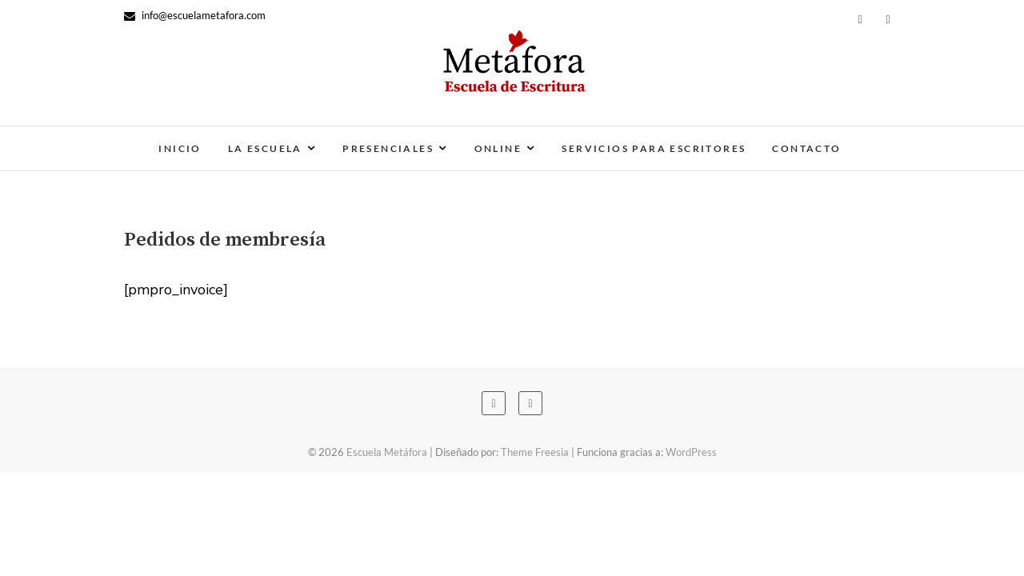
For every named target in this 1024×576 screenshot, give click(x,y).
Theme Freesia (535, 452)
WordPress (691, 452)
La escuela (265, 148)
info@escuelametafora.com (195, 15)
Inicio (179, 148)
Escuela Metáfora (386, 452)
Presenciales (388, 148)
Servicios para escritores (654, 148)
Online (498, 148)
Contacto (806, 148)
